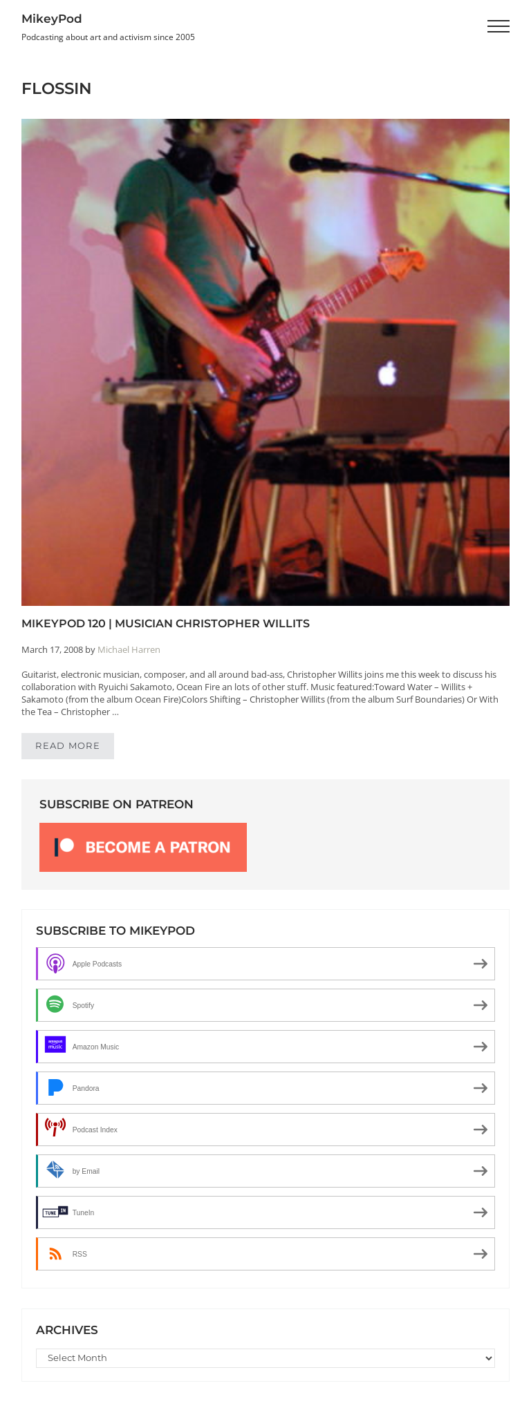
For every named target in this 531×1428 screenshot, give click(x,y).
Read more (74, 748)
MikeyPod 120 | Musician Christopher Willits (165, 623)
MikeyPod (51, 18)
